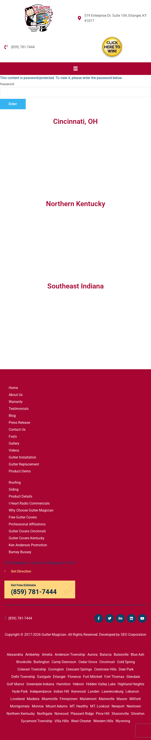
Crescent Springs (79, 669)
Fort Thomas (114, 677)
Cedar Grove (87, 662)
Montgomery (20, 706)
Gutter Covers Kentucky (26, 538)
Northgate (44, 714)
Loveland (17, 699)
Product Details (20, 496)
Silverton (137, 714)
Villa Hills (61, 721)
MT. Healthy (79, 706)
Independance (40, 691)
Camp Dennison (64, 662)
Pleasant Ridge (82, 714)
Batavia (106, 654)
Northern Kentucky (21, 714)
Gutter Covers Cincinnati (27, 531)
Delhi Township (23, 677)
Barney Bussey (20, 552)
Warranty (16, 402)
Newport (118, 706)
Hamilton (63, 684)
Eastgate (44, 677)
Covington (56, 669)
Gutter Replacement (24, 464)
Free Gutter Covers (23, 517)
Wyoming (122, 721)
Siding (14, 489)
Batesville (121, 654)
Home (13, 388)
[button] (75, 69)
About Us (16, 395)
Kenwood (78, 691)
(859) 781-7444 (18, 618)
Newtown (134, 706)
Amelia (47, 654)
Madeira (33, 699)
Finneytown (69, 699)
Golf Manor (15, 684)
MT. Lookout (99, 706)
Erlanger (59, 677)
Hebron (78, 684)
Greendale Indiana (40, 684)
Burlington (41, 662)
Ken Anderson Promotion (28, 545)
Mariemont (88, 699)
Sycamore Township (36, 721)
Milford (135, 699)
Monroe (38, 706)
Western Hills (103, 721)
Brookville (23, 662)
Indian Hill (61, 691)
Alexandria (15, 654)
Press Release (19, 422)
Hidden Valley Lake (100, 684)
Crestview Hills (105, 669)
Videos (14, 450)
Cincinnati (107, 662)
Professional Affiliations (27, 524)
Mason (122, 699)
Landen (93, 691)
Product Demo (20, 471)
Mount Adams (57, 706)
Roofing (15, 482)
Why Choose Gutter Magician (31, 510)
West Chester (81, 721)
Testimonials (19, 409)
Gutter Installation (22, 457)
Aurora (92, 654)
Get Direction (17, 571)
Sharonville (120, 714)
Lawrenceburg (112, 691)
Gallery (14, 443)
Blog (12, 416)
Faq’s (13, 436)
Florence (74, 677)
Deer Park (126, 669)
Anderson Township (70, 654)
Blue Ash (137, 654)
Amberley (32, 654)
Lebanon (132, 691)
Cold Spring (126, 662)
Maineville (106, 699)
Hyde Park (20, 691)
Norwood (61, 714)
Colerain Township (31, 669)
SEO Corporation (133, 634)
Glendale (133, 677)
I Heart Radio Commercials (29, 503)
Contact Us (17, 429)
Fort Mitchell (92, 677)
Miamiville (50, 699)
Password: (75, 89)
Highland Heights (131, 684)
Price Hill (102, 714)
